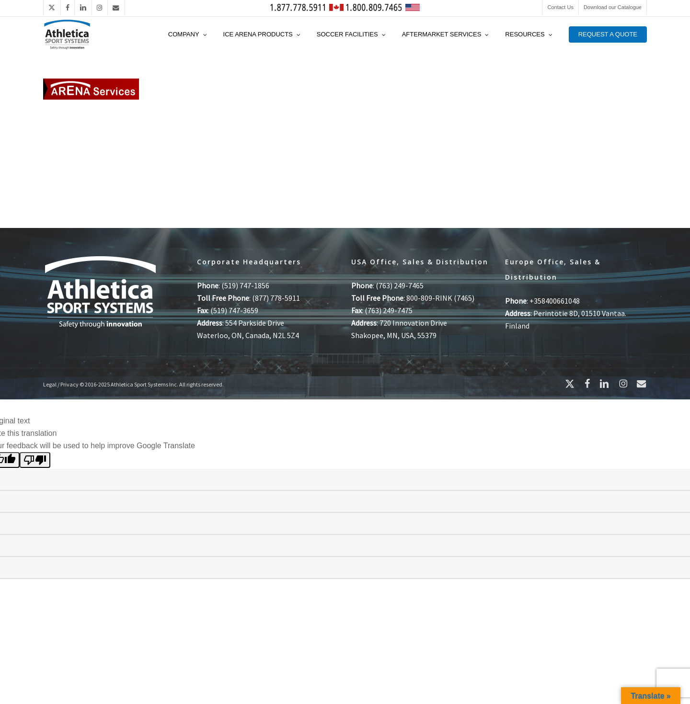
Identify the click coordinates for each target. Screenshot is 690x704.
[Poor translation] (35, 460)
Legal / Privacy (61, 384)
